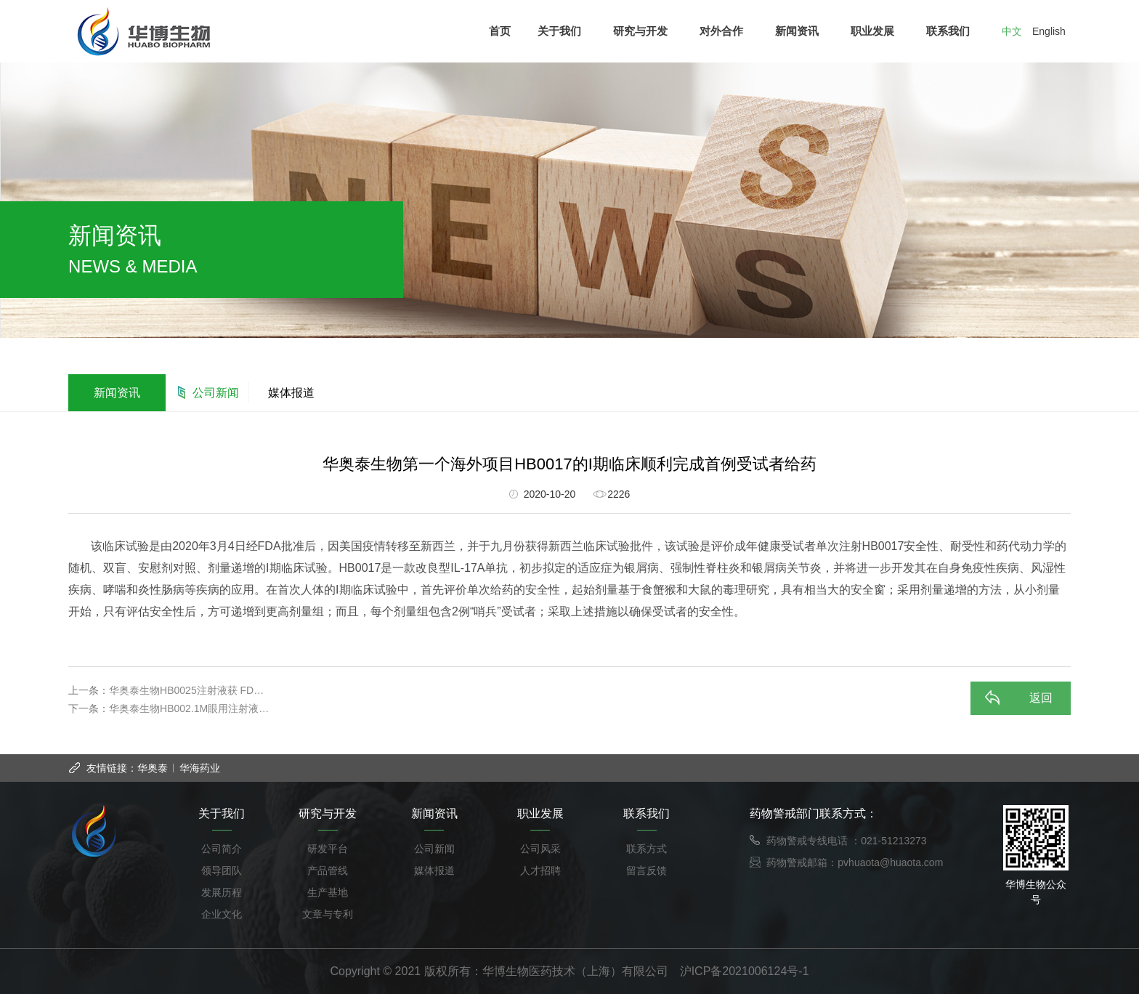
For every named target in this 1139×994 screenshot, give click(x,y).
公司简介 (221, 848)
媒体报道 (291, 393)
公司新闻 (215, 393)
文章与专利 (327, 914)
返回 (1041, 698)
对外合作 (725, 31)
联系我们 (951, 31)
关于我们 (563, 31)
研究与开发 (643, 31)
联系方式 (646, 848)
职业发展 (876, 31)
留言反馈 (646, 870)
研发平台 (327, 848)
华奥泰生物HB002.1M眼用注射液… (189, 708)
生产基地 (327, 892)
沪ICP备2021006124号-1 (744, 971)
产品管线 (327, 870)
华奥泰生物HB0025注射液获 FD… (186, 690)
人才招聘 (540, 870)
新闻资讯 (800, 31)
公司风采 (540, 848)
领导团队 (221, 870)
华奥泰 (152, 768)
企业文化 (221, 914)
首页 (500, 31)
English (1049, 31)
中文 (1012, 31)
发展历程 (221, 892)
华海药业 (199, 768)
